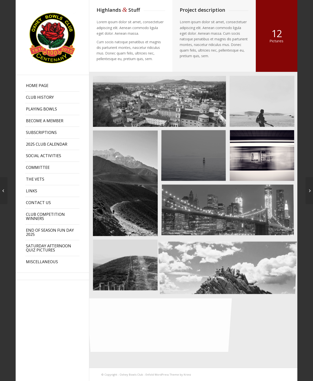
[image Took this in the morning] (195, 158)
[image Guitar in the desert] (264, 103)
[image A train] (264, 158)
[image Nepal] (127, 185)
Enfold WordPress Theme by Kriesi (168, 374)
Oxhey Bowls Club (131, 374)
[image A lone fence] (127, 267)
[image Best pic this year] (229, 212)
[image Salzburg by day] (161, 103)
